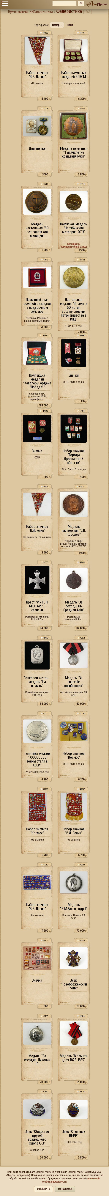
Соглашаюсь (65, 1189)
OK (81, 3)
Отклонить (43, 1189)
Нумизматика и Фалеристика (30, 11)
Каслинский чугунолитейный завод (74, 245)
